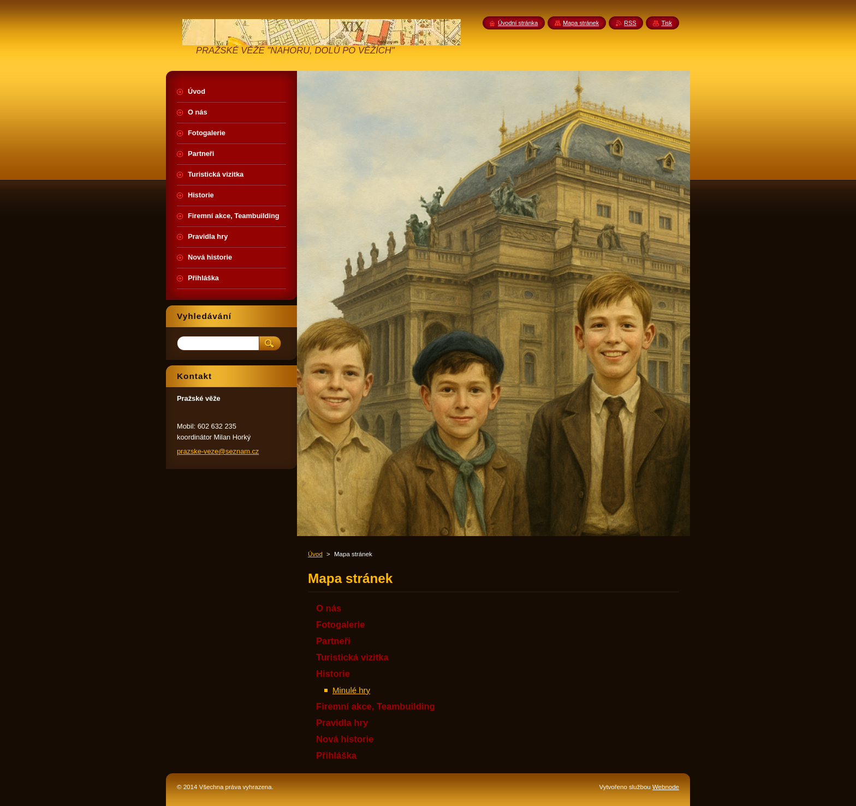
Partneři (333, 641)
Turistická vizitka (352, 657)
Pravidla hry (342, 723)
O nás (328, 608)
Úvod (315, 554)
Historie (333, 674)
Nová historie (344, 739)
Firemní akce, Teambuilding (375, 706)
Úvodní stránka (518, 23)
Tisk (666, 23)
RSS (630, 23)
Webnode (665, 787)
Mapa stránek (581, 23)
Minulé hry (351, 690)
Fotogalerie (340, 624)
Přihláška (336, 755)
